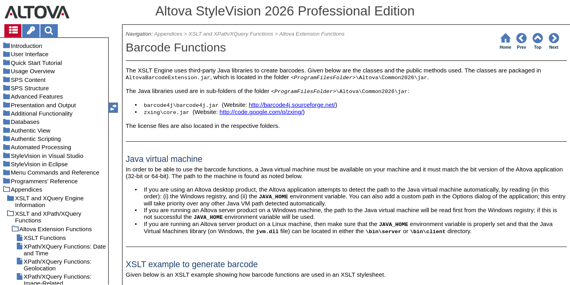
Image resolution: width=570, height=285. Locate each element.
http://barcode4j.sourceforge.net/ (292, 104)
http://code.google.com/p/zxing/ (261, 111)
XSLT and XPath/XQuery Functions (230, 34)
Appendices (168, 34)
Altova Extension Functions (311, 34)
